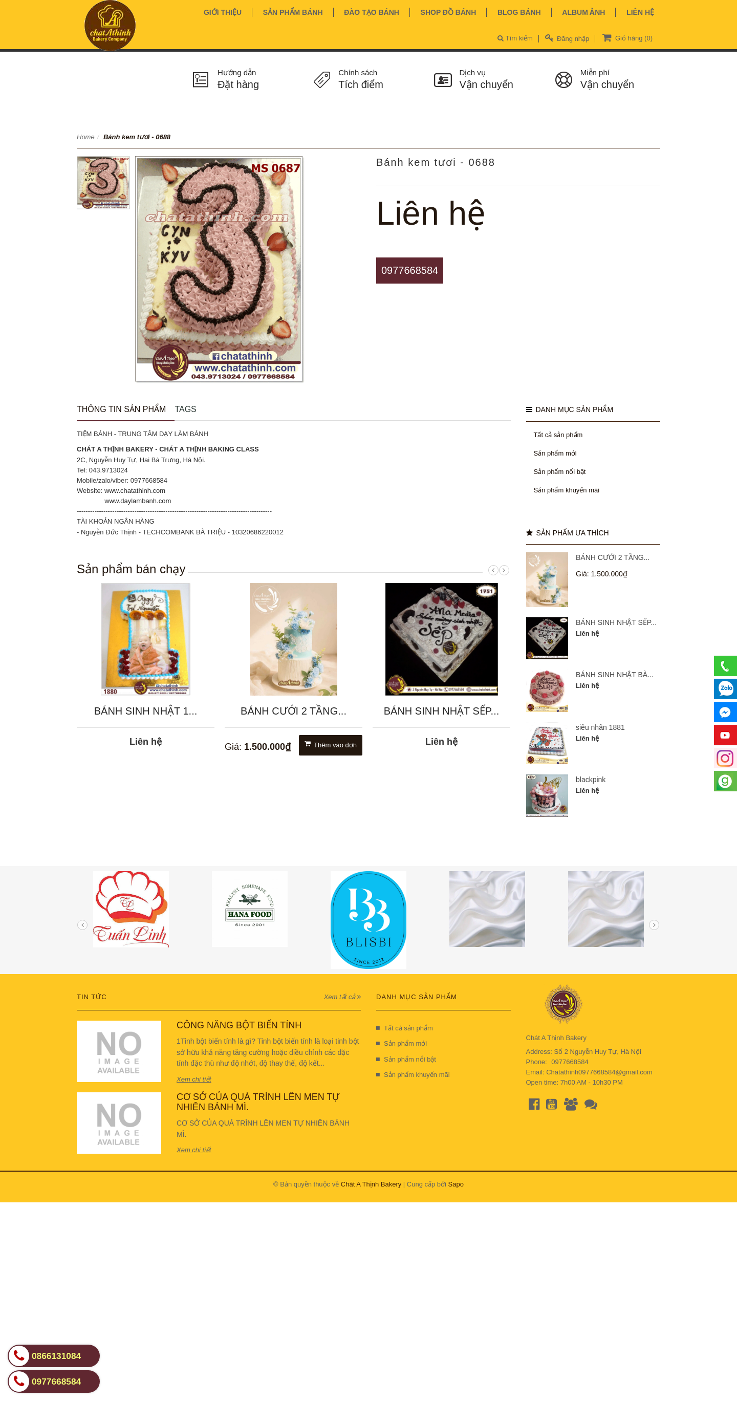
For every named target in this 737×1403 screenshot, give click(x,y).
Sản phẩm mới (555, 453)
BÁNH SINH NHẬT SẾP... (442, 711)
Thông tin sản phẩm (121, 409)
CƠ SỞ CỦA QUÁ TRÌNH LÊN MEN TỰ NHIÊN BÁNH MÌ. (258, 1102)
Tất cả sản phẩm (558, 435)
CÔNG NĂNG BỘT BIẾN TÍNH (239, 1025)
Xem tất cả (342, 997)
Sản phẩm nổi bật (560, 472)
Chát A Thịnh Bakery (371, 1184)
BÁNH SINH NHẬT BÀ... (615, 675)
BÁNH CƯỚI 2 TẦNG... (293, 711)
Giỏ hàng (626, 37)
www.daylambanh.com (137, 501)
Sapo (456, 1184)
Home (86, 137)
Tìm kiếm (515, 38)
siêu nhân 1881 (600, 727)
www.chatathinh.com (134, 490)
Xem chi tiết (194, 1079)
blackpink (590, 779)
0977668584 (409, 270)
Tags (185, 409)
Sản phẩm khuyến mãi (567, 490)
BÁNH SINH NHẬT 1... (146, 711)
